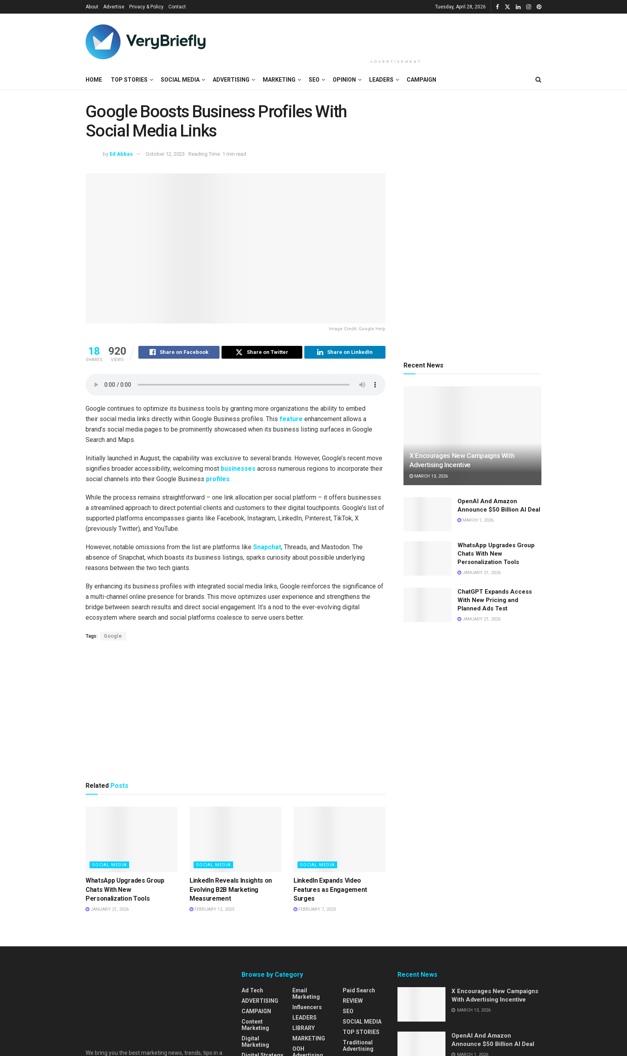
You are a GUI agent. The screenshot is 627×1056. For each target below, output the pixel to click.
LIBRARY (303, 1029)
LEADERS (381, 79)
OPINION (344, 79)
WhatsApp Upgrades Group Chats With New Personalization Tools (125, 890)
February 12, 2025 (212, 910)
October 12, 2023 (165, 154)
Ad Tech (252, 991)
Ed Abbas (121, 154)
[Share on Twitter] (262, 353)
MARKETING (279, 79)
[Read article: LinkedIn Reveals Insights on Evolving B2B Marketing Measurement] (236, 840)
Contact (177, 7)
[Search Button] (538, 80)
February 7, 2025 (315, 910)
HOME (94, 79)
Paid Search (359, 991)
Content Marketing (255, 1026)
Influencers (307, 1008)
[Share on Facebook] (179, 353)
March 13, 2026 (428, 476)
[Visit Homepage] (146, 41)
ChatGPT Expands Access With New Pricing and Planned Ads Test (494, 600)
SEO (314, 79)
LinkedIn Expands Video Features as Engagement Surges (330, 890)
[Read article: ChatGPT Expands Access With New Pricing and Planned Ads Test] (427, 605)
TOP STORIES (129, 79)
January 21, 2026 (107, 910)
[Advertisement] (395, 35)
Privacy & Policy (146, 7)
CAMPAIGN (421, 79)
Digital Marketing (255, 1042)
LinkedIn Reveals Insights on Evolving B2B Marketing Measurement (231, 890)
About (92, 7)
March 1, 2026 (475, 520)
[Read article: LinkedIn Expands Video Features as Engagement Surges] (339, 840)
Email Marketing (306, 994)
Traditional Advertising (358, 1046)
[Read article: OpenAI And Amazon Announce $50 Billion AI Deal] (427, 514)
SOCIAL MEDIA (180, 79)
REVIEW (353, 1002)
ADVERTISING (231, 79)
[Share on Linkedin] (344, 353)
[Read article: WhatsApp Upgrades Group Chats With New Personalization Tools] (132, 840)
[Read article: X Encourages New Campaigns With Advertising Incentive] (472, 435)
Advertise (113, 7)
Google (113, 637)
